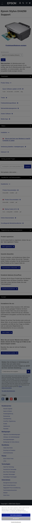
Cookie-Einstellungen (16, 522)
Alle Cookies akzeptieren (16, 515)
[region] (16, 514)
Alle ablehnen (16, 518)
